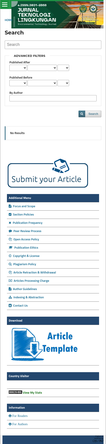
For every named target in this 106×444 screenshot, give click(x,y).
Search (93, 113)
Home (9, 20)
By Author (16, 92)
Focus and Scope (22, 206)
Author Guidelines (23, 289)
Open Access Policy (24, 239)
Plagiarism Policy (22, 264)
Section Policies (21, 214)
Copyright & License (24, 256)
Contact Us (18, 305)
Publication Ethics (23, 247)
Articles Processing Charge (29, 280)
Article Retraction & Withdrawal (32, 272)
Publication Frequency (25, 222)
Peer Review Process (25, 231)
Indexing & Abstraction (26, 297)
